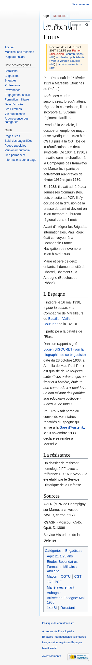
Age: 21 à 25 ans (60, 556)
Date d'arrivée (14, 104)
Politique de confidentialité (58, 623)
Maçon (52, 576)
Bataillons (11, 71)
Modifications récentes (19, 52)
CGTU (66, 576)
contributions (74, 53)
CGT (78, 576)
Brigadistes (73, 551)
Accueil (9, 47)
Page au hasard (15, 57)
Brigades (10, 80)
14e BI (52, 608)
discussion (57, 53)
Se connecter (80, 4)
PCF (58, 582)
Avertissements (51, 656)
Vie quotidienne (15, 114)
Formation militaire (17, 99)
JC (49, 582)
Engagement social (17, 95)
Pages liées (12, 136)
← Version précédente (70, 57)
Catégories (53, 551)
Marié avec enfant (60, 587)
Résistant (67, 608)
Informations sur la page (20, 159)
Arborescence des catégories (16, 120)
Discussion (60, 16)
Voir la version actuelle (65, 60)
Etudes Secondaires (62, 562)
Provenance (12, 90)
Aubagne (54, 593)
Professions (12, 85)
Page (45, 16)
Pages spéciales (15, 145)
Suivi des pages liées (18, 140)
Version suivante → (69, 64)
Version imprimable (17, 150)
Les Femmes (13, 109)
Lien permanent (15, 155)
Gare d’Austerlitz (72, 427)
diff (52, 57)
